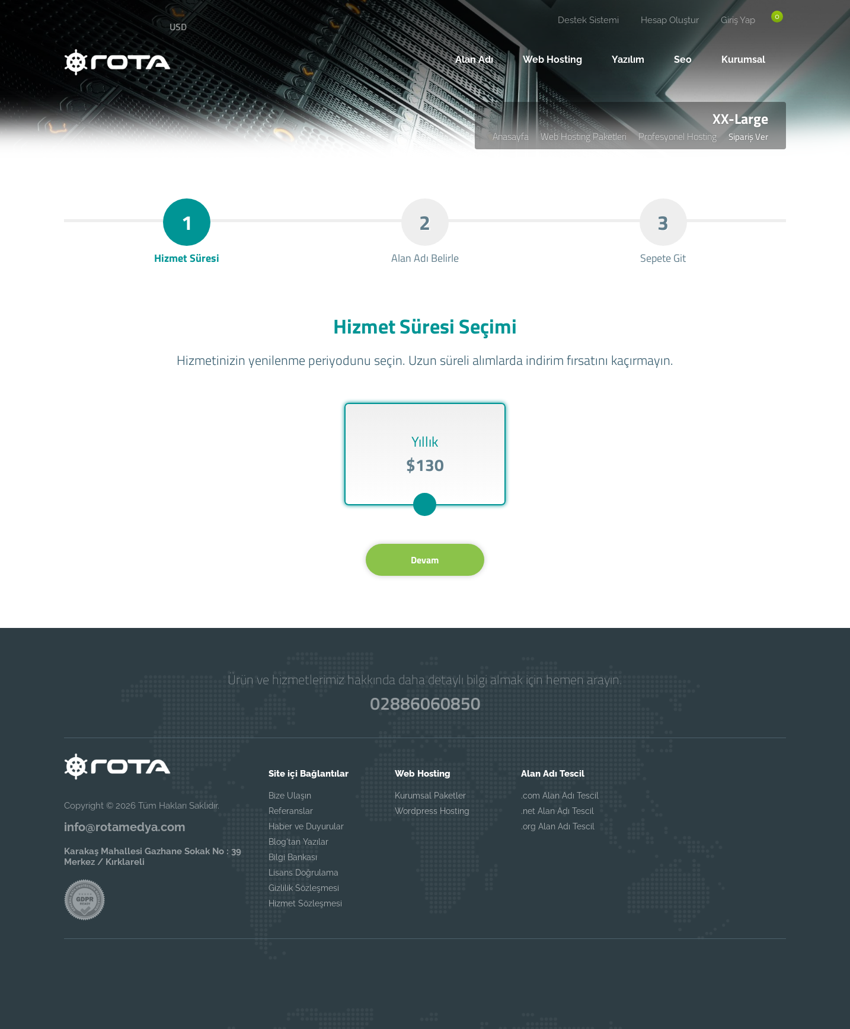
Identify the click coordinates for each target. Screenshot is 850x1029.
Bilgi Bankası (293, 857)
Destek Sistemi (588, 20)
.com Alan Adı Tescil (560, 795)
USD (178, 27)
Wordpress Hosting (432, 811)
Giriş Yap (738, 20)
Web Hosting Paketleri (584, 136)
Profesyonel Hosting (677, 136)
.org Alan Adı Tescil (558, 826)
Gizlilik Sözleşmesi (304, 888)
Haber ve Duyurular (306, 826)
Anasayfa (511, 136)
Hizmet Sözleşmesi (305, 903)
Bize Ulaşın (290, 795)
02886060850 (425, 703)
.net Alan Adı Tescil (557, 811)
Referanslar (291, 811)
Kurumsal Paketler (430, 795)
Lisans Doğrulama (303, 872)
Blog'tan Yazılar (298, 842)
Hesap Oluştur (670, 20)
